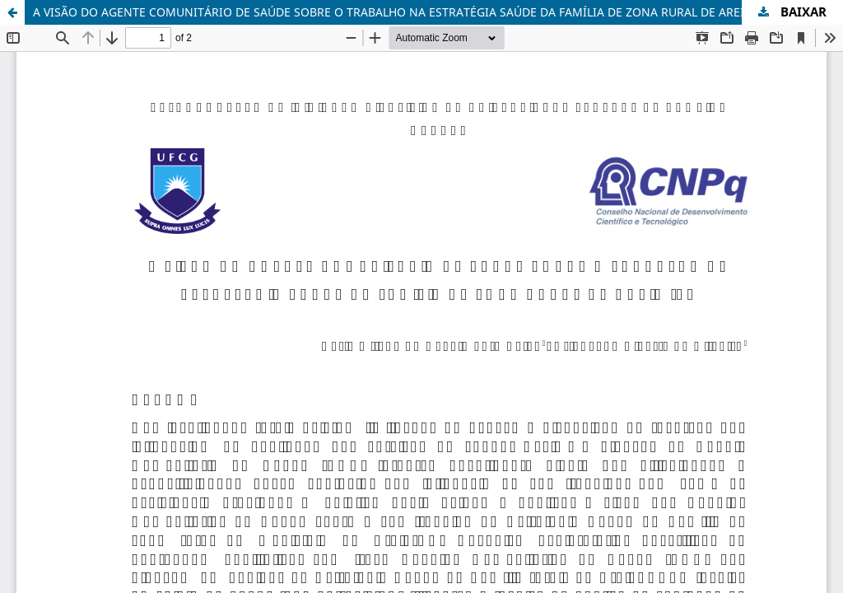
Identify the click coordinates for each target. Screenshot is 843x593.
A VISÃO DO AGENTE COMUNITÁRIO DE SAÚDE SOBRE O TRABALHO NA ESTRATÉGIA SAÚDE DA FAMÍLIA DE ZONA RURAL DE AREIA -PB (403, 12)
